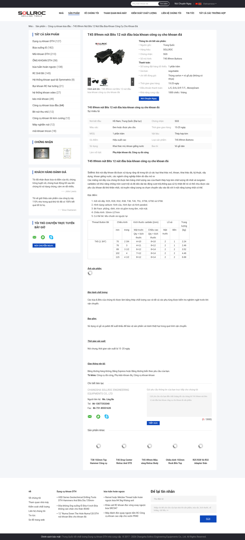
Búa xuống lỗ (40, 47)
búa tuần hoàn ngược (44, 66)
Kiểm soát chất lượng (144, 13)
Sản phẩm (74, 13)
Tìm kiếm (164, 4)
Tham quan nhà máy (115, 13)
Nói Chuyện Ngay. (183, 3)
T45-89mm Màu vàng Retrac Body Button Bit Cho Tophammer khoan (149, 462)
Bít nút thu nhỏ (41, 111)
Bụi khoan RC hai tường (46, 86)
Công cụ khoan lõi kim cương (49, 118)
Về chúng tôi (91, 13)
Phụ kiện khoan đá (123, 375)
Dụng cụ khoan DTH (44, 41)
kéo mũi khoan (41, 98)
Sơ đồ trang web (37, 520)
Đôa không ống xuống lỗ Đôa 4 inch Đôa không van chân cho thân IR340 (78, 507)
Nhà (61, 13)
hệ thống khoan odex (44, 92)
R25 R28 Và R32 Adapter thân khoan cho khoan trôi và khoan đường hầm (200, 462)
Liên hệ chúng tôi (171, 13)
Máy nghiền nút (41, 124)
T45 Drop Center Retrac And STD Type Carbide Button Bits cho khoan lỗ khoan (124, 462)
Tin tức (190, 13)
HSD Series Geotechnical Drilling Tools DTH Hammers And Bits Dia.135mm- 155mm (77, 499)
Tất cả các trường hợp (212, 13)
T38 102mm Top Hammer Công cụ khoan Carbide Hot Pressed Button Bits (99, 462)
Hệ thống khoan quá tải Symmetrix (52, 79)
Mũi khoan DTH (41, 54)
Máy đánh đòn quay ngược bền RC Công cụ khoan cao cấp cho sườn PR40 (125, 514)
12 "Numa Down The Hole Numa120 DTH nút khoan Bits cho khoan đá (78, 515)
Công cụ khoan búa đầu (59, 26)
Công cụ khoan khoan (144, 375)
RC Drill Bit (38, 73)
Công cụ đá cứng (105, 375)
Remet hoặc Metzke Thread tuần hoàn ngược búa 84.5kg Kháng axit (124, 499)
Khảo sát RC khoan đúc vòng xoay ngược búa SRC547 (125, 506)
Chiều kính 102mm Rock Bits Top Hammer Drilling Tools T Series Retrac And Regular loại (175, 462)
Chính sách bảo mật (50, 536)
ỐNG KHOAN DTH (42, 60)
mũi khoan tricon (42, 131)
